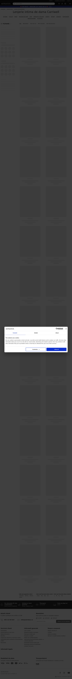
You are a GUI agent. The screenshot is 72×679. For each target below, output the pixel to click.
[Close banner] (66, 328)
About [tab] (57, 332)
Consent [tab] (15, 332)
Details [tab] (36, 332)
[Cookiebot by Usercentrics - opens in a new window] (57, 329)
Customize (35, 349)
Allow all (56, 349)
